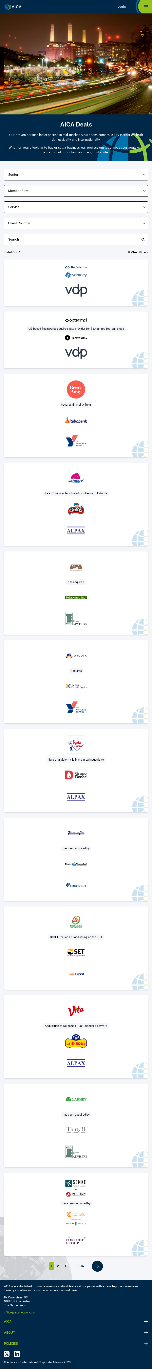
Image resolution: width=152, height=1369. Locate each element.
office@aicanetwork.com (20, 1312)
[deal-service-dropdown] (76, 207)
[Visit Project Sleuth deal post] (76, 1214)
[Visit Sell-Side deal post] (76, 859)
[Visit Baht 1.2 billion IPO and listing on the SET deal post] (76, 948)
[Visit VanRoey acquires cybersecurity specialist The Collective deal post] (76, 283)
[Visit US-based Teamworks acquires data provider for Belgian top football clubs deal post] (76, 340)
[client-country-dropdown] (76, 223)
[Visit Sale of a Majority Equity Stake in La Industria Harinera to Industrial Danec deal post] (76, 770)
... (72, 1266)
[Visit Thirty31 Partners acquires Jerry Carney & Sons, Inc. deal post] (76, 1125)
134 (81, 1266)
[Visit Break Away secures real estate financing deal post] (76, 415)
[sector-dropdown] (76, 174)
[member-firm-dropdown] (76, 191)
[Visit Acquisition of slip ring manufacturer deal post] (76, 593)
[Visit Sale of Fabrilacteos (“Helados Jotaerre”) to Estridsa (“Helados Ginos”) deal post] (76, 504)
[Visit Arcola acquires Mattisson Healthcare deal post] (76, 681)
